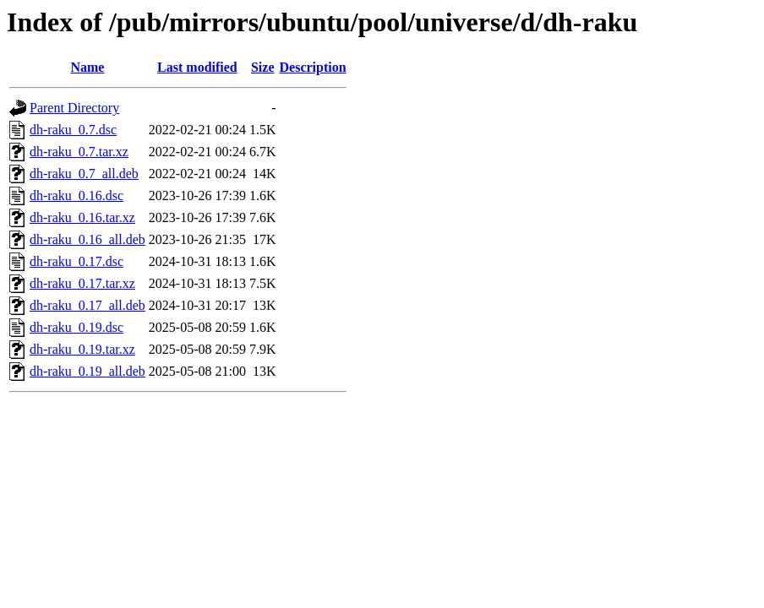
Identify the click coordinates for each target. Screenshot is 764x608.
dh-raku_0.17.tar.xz (82, 283)
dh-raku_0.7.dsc (73, 129)
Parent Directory (74, 107)
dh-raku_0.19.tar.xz (82, 349)
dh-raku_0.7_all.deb (84, 173)
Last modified (197, 67)
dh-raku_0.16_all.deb (87, 239)
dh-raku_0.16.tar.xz (82, 217)
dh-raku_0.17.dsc (76, 261)
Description (313, 67)
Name (87, 67)
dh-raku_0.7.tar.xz (79, 151)
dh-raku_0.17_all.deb (87, 305)
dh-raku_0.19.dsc (76, 327)
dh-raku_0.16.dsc (76, 195)
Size (263, 67)
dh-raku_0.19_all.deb (87, 371)
